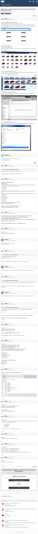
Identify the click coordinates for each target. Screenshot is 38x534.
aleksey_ (4, 11)
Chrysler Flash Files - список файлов (7, 220)
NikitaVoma (13, 169)
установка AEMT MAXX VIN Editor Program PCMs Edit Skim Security (16, 520)
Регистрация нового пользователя (19, 480)
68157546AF (7, 514)
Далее (34, 15)
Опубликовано (9, 19)
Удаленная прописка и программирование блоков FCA (14, 524)
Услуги (14, 11)
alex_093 (7, 504)
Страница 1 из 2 (19, 15)
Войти (19, 487)
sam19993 (13, 254)
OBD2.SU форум (6, 5)
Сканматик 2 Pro (4, 173)
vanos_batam (8, 515)
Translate (2, 152)
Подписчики (18, 492)
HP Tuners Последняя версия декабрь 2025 (12, 503)
